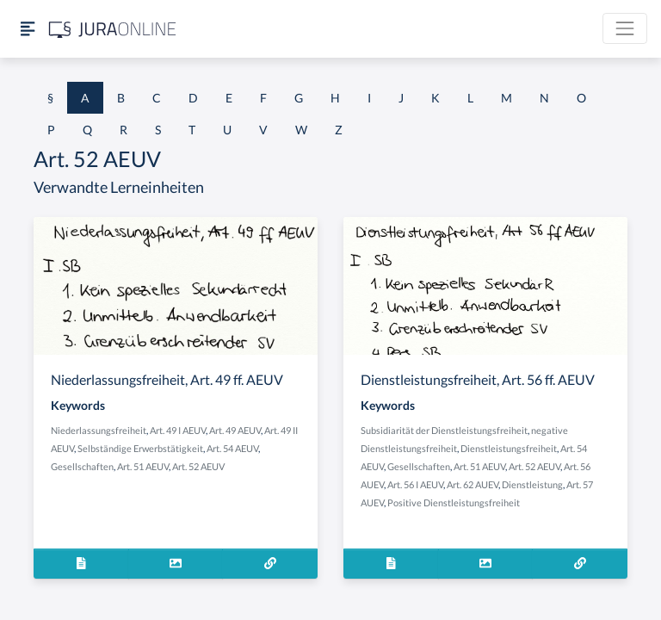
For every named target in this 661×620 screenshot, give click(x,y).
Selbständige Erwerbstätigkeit (140, 448)
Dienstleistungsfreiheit (508, 448)
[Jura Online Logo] (112, 29)
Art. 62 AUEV (472, 484)
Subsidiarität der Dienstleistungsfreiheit (444, 430)
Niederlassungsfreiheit (98, 430)
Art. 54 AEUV (232, 448)
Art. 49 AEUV (235, 430)
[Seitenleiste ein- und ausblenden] (27, 29)
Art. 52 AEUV (198, 466)
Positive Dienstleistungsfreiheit (453, 502)
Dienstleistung (532, 484)
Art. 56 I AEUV (415, 484)
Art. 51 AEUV (143, 466)
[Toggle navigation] (624, 28)
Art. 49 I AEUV (178, 430)
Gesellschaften (82, 466)
